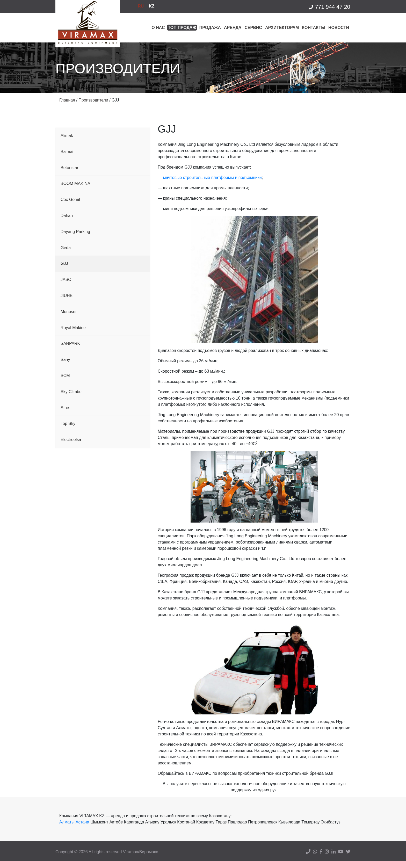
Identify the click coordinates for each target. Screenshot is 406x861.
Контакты (313, 27)
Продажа (210, 27)
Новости (338, 27)
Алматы (66, 822)
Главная (67, 100)
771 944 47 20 (329, 7)
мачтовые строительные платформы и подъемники (212, 177)
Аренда (232, 27)
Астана (82, 822)
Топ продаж (182, 27)
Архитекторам (282, 27)
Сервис (253, 27)
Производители (93, 100)
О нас (158, 27)
